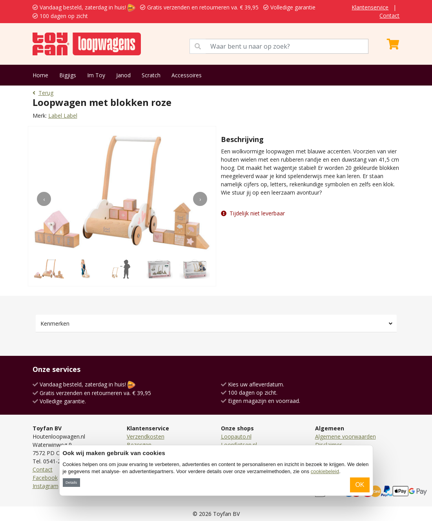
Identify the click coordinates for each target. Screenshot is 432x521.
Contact (389, 15)
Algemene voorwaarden (345, 436)
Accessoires (186, 75)
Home (40, 75)
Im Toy (96, 75)
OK (359, 484)
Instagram (45, 486)
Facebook (45, 477)
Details (71, 482)
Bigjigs (67, 75)
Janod (123, 75)
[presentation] (44, 199)
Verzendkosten (145, 436)
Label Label (62, 115)
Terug (43, 93)
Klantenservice (370, 7)
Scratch (151, 75)
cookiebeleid (325, 471)
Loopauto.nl (236, 436)
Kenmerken (54, 323)
